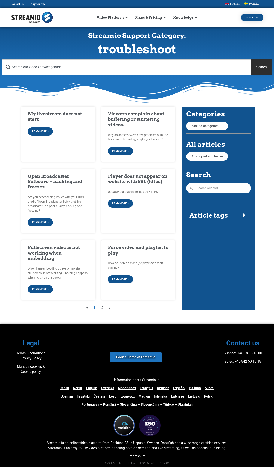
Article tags (208, 215)
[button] (218, 215)
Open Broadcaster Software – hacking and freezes (55, 181)
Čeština (99, 396)
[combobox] (126, 67)
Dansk (64, 388)
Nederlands (127, 388)
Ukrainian (185, 404)
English (91, 388)
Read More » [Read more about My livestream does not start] (40, 131)
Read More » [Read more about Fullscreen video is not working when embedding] (40, 289)
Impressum (137, 456)
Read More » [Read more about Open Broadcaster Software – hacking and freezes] (40, 222)
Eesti (112, 396)
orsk (78, 388)
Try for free (38, 4)
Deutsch (163, 388)
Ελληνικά (127, 396)
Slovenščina (150, 404)
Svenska (107, 388)
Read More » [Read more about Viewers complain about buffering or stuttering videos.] (120, 151)
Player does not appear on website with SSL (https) (137, 178)
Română (109, 404)
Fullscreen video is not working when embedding (54, 253)
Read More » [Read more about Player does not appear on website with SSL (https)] (120, 203)
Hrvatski (83, 396)
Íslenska (160, 396)
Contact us (17, 4)
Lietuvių (194, 396)
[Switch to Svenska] (251, 3)
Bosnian (67, 396)
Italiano (195, 388)
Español (179, 388)
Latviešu (177, 396)
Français (146, 388)
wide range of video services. (205, 443)
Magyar (144, 396)
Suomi (209, 388)
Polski (208, 396)
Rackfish (167, 443)
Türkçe (168, 404)
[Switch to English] (232, 3)
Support (230, 353)
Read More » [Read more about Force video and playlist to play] (120, 279)
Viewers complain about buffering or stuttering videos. (136, 119)
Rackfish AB (119, 443)
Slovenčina (128, 404)
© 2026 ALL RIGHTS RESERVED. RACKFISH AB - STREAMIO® (137, 463)
